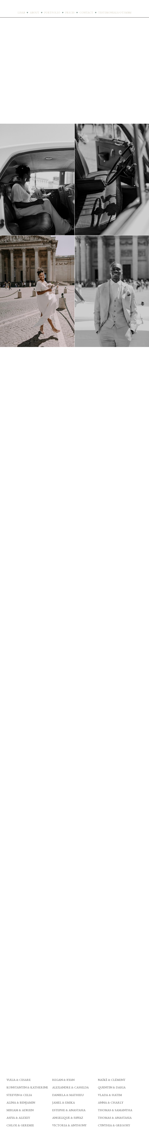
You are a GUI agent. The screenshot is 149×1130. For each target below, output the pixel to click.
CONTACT (86, 12)
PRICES (69, 12)
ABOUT (34, 12)
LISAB (21, 12)
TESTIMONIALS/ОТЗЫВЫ (114, 12)
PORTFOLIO (52, 12)
